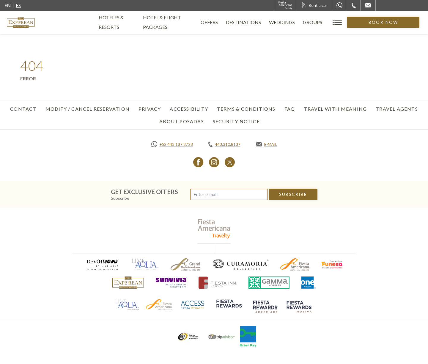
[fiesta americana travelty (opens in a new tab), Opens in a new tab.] (214, 229)
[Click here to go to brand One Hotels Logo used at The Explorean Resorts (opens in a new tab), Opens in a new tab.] (308, 282)
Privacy (150, 109)
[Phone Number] (353, 5)
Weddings (306, 22)
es (18, 5)
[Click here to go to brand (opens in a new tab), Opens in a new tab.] (102, 264)
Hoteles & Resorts (122, 22)
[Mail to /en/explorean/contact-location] (368, 5)
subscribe (293, 194)
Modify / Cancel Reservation (87, 109)
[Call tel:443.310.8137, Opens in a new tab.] (224, 144)
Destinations (267, 22)
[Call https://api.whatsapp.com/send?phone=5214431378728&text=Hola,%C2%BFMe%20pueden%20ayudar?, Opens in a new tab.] (172, 144)
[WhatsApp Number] (339, 5)
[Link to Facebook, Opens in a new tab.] (198, 162)
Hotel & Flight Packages (184, 24)
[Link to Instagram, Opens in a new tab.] (214, 162)
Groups (336, 22)
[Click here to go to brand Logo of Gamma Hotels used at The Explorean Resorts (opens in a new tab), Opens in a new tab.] (268, 282)
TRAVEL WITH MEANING (335, 109)
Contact (23, 109)
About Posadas (181, 121)
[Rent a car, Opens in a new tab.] (314, 5)
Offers (233, 22)
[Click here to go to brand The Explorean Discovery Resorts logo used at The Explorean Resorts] (128, 282)
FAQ (289, 109)
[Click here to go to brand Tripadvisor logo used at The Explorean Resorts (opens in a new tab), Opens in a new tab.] (222, 337)
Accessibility (189, 109)
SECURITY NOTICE (236, 121)
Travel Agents (397, 109)
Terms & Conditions (246, 109)
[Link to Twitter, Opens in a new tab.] (230, 162)
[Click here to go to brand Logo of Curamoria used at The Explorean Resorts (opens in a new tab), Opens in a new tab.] (240, 264)
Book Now (395, 22)
